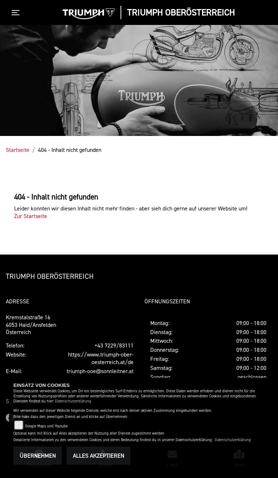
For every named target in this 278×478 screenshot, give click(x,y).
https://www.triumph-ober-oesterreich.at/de (101, 358)
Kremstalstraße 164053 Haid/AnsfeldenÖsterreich (31, 324)
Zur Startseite (30, 215)
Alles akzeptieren (98, 455)
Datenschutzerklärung (73, 401)
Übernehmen (38, 455)
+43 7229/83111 (114, 345)
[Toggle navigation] (17, 12)
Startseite (17, 149)
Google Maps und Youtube (46, 426)
